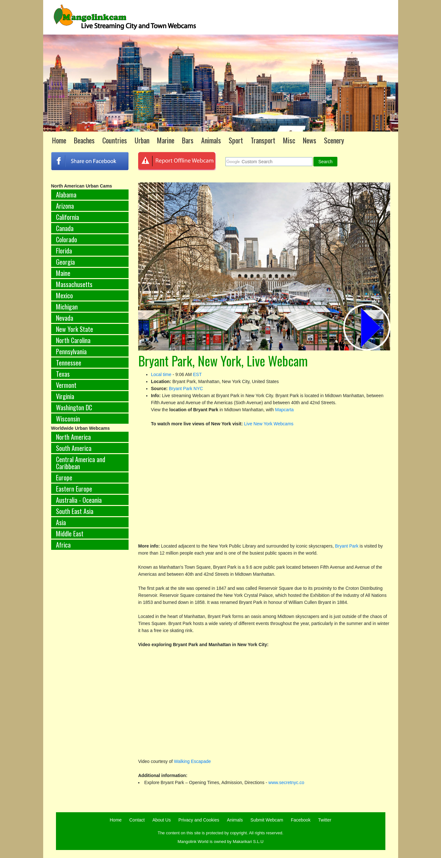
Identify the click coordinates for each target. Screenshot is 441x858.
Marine (165, 140)
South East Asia (74, 511)
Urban (142, 140)
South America (73, 448)
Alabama (66, 194)
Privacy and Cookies (198, 819)
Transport (263, 140)
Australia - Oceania (79, 500)
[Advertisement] (90, 661)
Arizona (65, 206)
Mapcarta (284, 409)
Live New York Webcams (269, 423)
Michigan (67, 306)
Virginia (65, 396)
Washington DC (74, 407)
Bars (187, 140)
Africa (63, 544)
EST (197, 374)
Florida (64, 250)
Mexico (64, 295)
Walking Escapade (192, 761)
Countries (114, 140)
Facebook (300, 819)
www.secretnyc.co (286, 782)
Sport (236, 140)
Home (59, 140)
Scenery (334, 140)
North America (73, 437)
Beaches (84, 140)
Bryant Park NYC (186, 388)
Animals (211, 140)
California (67, 217)
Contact (137, 819)
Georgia (65, 262)
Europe (64, 477)
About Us (161, 819)
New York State (74, 329)
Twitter (324, 819)
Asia (61, 522)
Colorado (66, 239)
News (309, 140)
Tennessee (68, 362)
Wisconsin (68, 418)
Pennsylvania (71, 351)
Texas (63, 374)
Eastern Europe (74, 488)
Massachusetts (74, 284)
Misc (289, 140)
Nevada (64, 318)
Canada (65, 228)
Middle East (69, 533)
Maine (63, 273)
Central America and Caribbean (80, 462)
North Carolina (73, 340)
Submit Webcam (266, 819)
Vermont (66, 385)
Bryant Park (347, 546)
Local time (161, 374)
